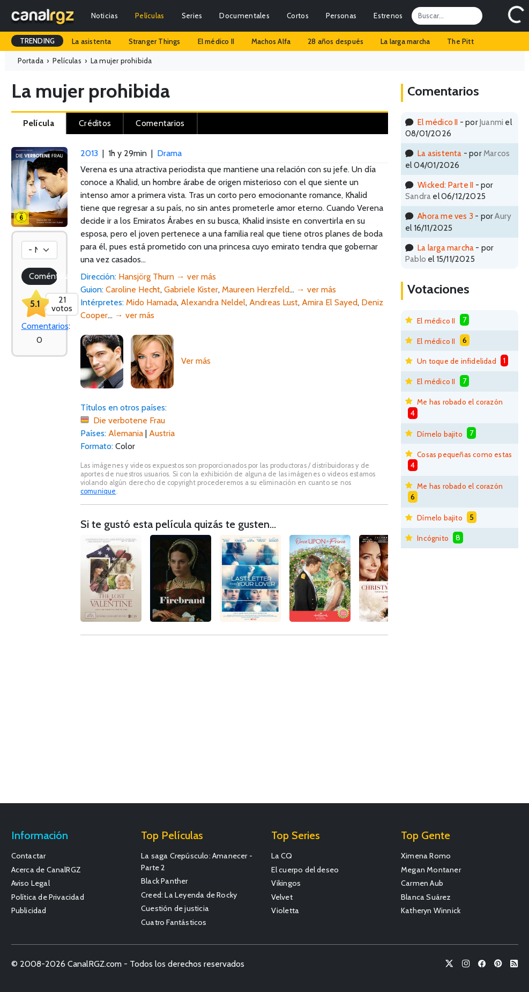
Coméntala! (43, 276)
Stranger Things (155, 41)
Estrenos (388, 15)
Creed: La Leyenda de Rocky (189, 895)
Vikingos (286, 883)
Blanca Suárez (426, 897)
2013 (89, 153)
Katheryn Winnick (430, 910)
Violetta (285, 910)
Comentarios (45, 326)
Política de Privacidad (47, 897)
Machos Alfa (270, 41)
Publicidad (29, 910)
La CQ (282, 856)
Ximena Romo (426, 856)
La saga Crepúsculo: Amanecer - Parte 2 (196, 861)
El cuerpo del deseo (305, 870)
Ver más (196, 361)
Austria (162, 433)
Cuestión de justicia (175, 908)
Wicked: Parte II (445, 185)
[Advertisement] (234, 724)
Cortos (298, 15)
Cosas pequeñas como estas (464, 454)
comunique (98, 491)
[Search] (447, 15)
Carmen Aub (422, 883)
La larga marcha (405, 41)
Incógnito (433, 538)
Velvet (282, 897)
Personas (341, 15)
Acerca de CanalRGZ (46, 870)
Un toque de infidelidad (456, 361)
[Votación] (39, 250)
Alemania (125, 433)
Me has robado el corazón (460, 402)
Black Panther (164, 881)
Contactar (28, 856)
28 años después (335, 41)
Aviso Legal (30, 883)
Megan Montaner (431, 870)
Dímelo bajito (440, 434)
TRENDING (37, 40)
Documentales (244, 15)
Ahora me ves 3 (445, 216)
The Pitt (460, 41)
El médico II (216, 41)
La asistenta (91, 41)
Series (192, 15)
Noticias (104, 15)
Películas (150, 15)
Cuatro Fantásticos (174, 922)
